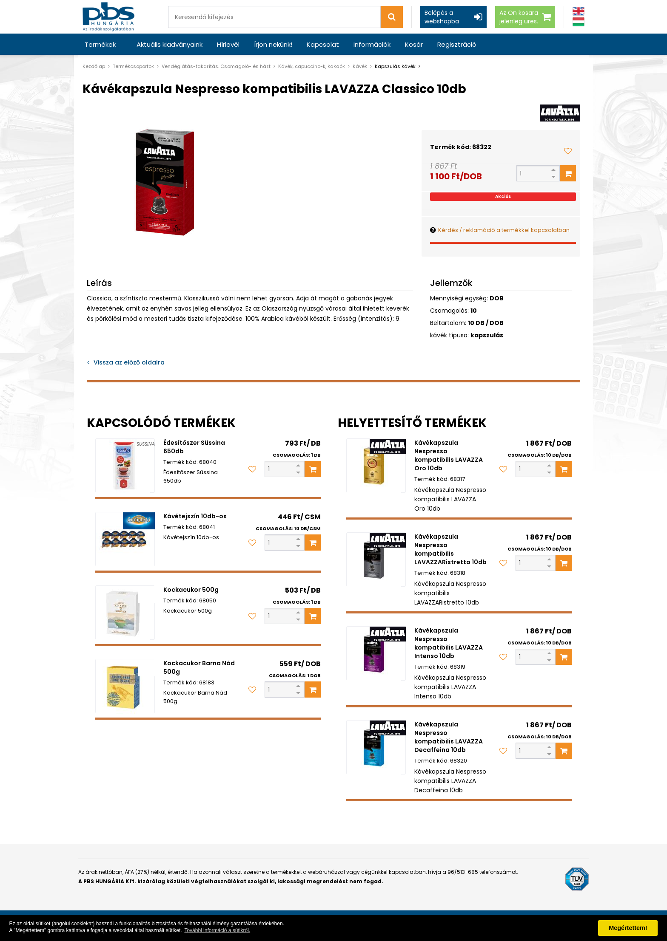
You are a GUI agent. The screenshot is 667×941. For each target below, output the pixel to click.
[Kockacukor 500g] (125, 612)
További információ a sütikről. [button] (217, 930)
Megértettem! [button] (628, 927)
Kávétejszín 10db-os (195, 516)
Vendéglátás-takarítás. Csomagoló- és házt (216, 66)
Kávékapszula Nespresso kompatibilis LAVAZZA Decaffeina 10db (448, 737)
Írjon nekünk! (273, 44)
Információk (372, 44)
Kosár (414, 44)
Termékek (100, 44)
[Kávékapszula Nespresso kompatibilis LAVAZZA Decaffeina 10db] (376, 747)
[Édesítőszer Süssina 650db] (125, 465)
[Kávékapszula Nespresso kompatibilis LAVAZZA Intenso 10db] (376, 653)
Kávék (360, 66)
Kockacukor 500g (191, 589)
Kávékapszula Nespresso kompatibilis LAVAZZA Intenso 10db (448, 643)
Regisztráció (456, 44)
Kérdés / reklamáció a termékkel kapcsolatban (504, 230)
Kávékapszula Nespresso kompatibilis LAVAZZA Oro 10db (448, 455)
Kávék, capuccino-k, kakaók (311, 66)
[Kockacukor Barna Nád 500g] (125, 686)
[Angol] (578, 11)
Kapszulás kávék (395, 66)
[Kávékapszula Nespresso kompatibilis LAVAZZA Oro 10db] (376, 465)
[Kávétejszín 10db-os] (125, 539)
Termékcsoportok (133, 66)
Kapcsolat (323, 44)
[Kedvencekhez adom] (568, 151)
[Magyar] (578, 21)
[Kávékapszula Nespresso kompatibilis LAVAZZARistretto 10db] (376, 559)
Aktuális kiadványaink (169, 44)
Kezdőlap (94, 66)
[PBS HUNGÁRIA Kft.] (108, 16)
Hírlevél (228, 44)
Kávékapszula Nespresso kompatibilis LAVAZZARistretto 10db (450, 549)
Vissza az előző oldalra (129, 362)
